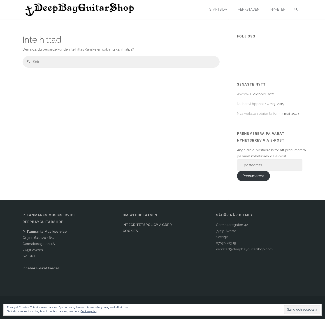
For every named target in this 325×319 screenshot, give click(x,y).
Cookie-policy (89, 311)
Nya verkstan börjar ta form (259, 114)
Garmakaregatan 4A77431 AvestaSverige (232, 231)
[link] (295, 10)
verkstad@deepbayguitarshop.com (244, 249)
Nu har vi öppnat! (251, 104)
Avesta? (243, 94)
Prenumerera (253, 176)
